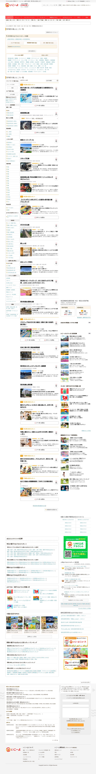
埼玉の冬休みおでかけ (12, 564)
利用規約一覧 (26, 752)
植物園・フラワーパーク (14, 60)
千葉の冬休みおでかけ (24, 564)
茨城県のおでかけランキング (32, 648)
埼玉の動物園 (16, 690)
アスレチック (28, 64)
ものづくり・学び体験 (11, 294)
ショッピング (32, 67)
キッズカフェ (40, 69)
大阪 (48, 20)
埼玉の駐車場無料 (30, 698)
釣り (37, 60)
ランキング (42, 17)
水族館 (45, 58)
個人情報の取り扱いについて (75, 718)
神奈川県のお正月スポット (14, 581)
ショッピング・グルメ (11, 285)
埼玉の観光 (50, 690)
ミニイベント (9, 299)
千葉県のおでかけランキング (45, 650)
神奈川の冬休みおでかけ (50, 564)
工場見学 (42, 62)
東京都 (87, 603)
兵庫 (53, 20)
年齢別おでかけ (53, 17)
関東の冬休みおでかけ (12, 562)
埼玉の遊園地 (9, 690)
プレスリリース (73, 756)
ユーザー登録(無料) (80, 1)
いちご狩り (10, 62)
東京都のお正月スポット (40, 580)
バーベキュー (31, 60)
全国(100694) (10, 39)
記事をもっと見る (31, 636)
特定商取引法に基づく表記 (29, 761)
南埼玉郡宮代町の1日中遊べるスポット (71, 625)
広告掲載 (25, 754)
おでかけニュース (67, 17)
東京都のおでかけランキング (14, 651)
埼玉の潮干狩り (37, 707)
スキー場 (44, 66)
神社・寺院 (21, 64)
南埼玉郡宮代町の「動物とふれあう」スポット (73, 619)
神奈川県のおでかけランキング (30, 651)
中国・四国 (58, 20)
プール (18, 66)
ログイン (88, 1)
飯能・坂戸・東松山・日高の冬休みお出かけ (40, 553)
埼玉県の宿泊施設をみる (39, 505)
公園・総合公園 (44, 64)
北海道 (13, 20)
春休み (64, 5)
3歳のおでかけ (83, 522)
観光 (50, 67)
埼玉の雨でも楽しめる (11, 703)
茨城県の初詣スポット (12, 570)
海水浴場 (23, 66)
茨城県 (66, 603)
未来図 (71, 752)
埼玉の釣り (32, 690)
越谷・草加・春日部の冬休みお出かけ (16, 551)
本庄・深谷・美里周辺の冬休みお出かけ (17, 556)
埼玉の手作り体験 (18, 694)
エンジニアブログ (58, 759)
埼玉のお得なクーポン (11, 698)
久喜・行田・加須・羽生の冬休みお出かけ (17, 554)
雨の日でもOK (70, 5)
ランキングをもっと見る (84, 608)
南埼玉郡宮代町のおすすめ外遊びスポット (71, 632)
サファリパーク (35, 58)
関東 (18, 20)
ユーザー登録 (9, 720)
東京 (20, 20)
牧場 (41, 58)
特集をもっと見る (86, 430)
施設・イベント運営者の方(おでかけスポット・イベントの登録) (28, 720)
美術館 (9, 64)
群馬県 (74, 603)
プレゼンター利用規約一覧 (44, 750)
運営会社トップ (58, 750)
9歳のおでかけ (83, 532)
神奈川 (23, 20)
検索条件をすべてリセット (52, 32)
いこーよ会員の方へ (75, 732)
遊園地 (16, 58)
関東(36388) (19, 39)
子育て (78, 17)
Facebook (25, 759)
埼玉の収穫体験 (36, 694)
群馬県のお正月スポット (40, 578)
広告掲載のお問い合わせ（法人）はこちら (76, 720)
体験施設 (48, 62)
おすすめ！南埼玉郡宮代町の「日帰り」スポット (73, 615)
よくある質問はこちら (75, 730)
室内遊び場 (10, 58)
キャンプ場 (24, 60)
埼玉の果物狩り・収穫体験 (12, 709)
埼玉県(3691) (26, 39)
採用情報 (56, 756)
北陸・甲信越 (40, 20)
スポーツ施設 (36, 64)
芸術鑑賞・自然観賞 (10, 289)
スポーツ (8, 280)
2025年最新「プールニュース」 (12, 311)
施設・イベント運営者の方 (29, 750)
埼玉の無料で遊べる (21, 698)
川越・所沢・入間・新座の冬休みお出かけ (17, 549)
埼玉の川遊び (9, 699)
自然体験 (8, 278)
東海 (32, 20)
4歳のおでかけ (68, 525)
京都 (51, 20)
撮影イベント (9, 287)
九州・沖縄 (65, 20)
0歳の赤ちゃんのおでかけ (68, 519)
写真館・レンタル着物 (21, 71)
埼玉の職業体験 (44, 694)
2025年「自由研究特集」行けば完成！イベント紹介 (12, 315)
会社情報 (72, 754)
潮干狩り (22, 62)
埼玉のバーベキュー (24, 690)
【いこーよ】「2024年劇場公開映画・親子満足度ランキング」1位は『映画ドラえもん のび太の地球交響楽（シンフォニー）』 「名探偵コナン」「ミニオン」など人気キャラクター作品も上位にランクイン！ (35, 736)
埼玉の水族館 (53, 703)
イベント (17, 17)
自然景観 (41, 60)
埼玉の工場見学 (10, 694)
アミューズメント (31, 69)
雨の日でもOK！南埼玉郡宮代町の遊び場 (71, 622)
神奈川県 (75, 605)
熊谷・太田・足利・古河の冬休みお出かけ (40, 554)
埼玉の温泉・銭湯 (10, 707)
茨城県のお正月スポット (13, 578)
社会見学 (37, 62)
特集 (87, 17)
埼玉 (29, 20)
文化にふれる (44, 657)
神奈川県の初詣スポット (37, 572)
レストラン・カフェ (23, 67)
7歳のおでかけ (83, 529)
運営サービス (57, 754)
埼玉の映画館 (29, 703)
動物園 (28, 58)
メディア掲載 (41, 756)
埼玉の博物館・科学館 (37, 703)
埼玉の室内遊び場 (21, 703)
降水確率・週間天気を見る (84, 317)
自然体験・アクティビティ (35, 71)
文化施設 (14, 64)
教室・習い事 (40, 67)
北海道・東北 (9, 20)
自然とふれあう (11, 659)
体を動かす (27, 659)
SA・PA (47, 69)
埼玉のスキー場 (18, 707)
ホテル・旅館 (37, 66)
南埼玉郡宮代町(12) (16, 46)
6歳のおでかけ (68, 529)
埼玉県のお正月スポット (13, 580)
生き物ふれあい (9, 282)
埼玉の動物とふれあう (28, 694)
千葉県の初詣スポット (12, 572)
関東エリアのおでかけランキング (15, 648)
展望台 (53, 62)
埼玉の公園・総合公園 (50, 698)
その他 (44, 71)
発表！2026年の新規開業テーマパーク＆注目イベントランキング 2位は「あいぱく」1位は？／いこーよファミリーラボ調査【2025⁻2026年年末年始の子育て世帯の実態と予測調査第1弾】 (35, 726)
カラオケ (23, 69)
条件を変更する (32, 51)
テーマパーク (22, 58)
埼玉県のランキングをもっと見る (75, 600)
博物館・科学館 (30, 62)
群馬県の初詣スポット (37, 570)
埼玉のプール (44, 690)
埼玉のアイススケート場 (28, 707)
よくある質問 (41, 752)
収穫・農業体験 (20, 659)
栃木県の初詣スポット (24, 570)
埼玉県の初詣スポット (49, 570)
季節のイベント (9, 292)
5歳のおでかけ (83, 525)
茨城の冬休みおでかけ (24, 562)
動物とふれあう (77, 5)
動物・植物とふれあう (26, 657)
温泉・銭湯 (30, 66)
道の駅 (46, 67)
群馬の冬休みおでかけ (49, 562)
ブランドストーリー (74, 750)
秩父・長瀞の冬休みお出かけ (34, 551)
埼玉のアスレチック (39, 698)
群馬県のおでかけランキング (14, 650)
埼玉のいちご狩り (46, 707)
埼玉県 (79, 603)
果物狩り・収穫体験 (50, 60)
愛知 (35, 20)
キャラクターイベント (11, 301)
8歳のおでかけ (68, 532)
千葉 (26, 20)
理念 (56, 752)
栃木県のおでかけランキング (47, 648)
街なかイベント (9, 296)
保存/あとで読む (70, 1)
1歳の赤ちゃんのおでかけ (83, 519)
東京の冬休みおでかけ (37, 564)
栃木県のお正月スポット (26, 578)
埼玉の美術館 (46, 703)
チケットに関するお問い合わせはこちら (75, 728)
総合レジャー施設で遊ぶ (13, 657)
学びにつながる (36, 657)
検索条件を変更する (51, 509)
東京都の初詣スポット (24, 572)
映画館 (51, 64)
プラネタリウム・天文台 (14, 69)
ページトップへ (85, 682)
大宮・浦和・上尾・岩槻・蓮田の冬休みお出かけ (41, 549)
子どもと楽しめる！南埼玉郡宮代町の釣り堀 (72, 629)
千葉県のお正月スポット (26, 580)
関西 (46, 20)
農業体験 (17, 62)
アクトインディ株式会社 (71, 747)
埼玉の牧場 (37, 690)
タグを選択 (12, 94)
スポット (9, 17)
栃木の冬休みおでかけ (37, 562)
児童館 (9, 66)
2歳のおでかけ (68, 522)
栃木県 (70, 603)
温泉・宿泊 (34, 659)
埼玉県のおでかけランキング (30, 650)
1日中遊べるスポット (86, 5)
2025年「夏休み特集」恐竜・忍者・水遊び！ (11, 307)
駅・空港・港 (11, 71)
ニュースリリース (27, 756)
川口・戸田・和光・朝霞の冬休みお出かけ (17, 553)
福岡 (69, 20)
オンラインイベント (29, 17)
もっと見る (54, 740)
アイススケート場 (12, 67)
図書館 (14, 66)
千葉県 (83, 603)
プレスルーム (41, 754)
